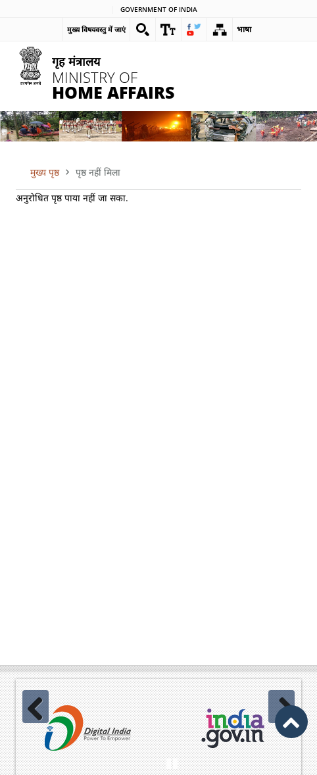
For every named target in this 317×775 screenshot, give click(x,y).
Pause (171, 762)
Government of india (158, 10)
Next (281, 706)
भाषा (244, 29)
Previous (35, 706)
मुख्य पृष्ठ (44, 172)
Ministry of (130, 77)
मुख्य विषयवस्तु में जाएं (96, 29)
